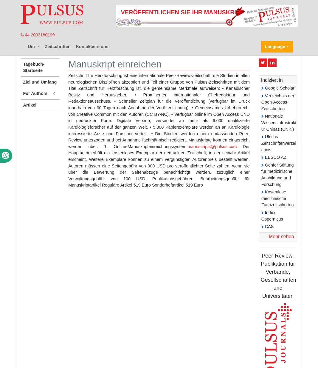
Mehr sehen (281, 236)
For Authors (40, 93)
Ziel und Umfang (40, 82)
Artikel (30, 105)
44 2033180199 (38, 35)
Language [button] (275, 46)
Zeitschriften (57, 46)
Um (32, 46)
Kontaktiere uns (92, 46)
